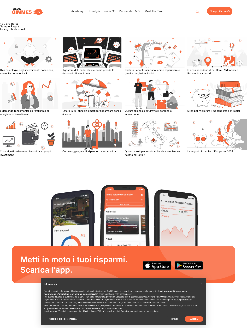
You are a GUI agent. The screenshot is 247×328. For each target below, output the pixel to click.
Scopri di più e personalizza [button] (63, 319)
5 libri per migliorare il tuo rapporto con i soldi (213, 110)
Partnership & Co (130, 11)
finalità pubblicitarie (182, 300)
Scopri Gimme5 (220, 11)
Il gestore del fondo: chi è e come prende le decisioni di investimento (88, 71)
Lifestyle (94, 11)
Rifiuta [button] (174, 319)
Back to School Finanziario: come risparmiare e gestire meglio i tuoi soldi (152, 71)
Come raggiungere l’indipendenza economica (89, 151)
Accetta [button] (194, 319)
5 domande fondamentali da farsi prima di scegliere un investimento (24, 112)
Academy (77, 11)
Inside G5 (109, 11)
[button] (201, 283)
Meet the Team (154, 11)
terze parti (89, 297)
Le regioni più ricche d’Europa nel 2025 (210, 151)
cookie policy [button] (125, 294)
